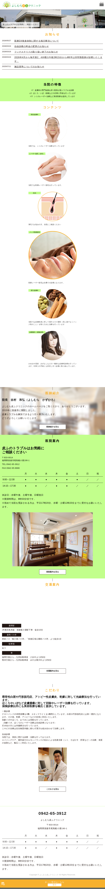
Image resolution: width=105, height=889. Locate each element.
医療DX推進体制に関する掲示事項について (36, 41)
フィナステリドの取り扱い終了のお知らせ (36, 52)
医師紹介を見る (52, 427)
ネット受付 (54, 882)
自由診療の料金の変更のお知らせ (31, 46)
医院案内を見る (52, 572)
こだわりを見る (52, 789)
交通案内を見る (52, 671)
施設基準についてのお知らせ (29, 66)
